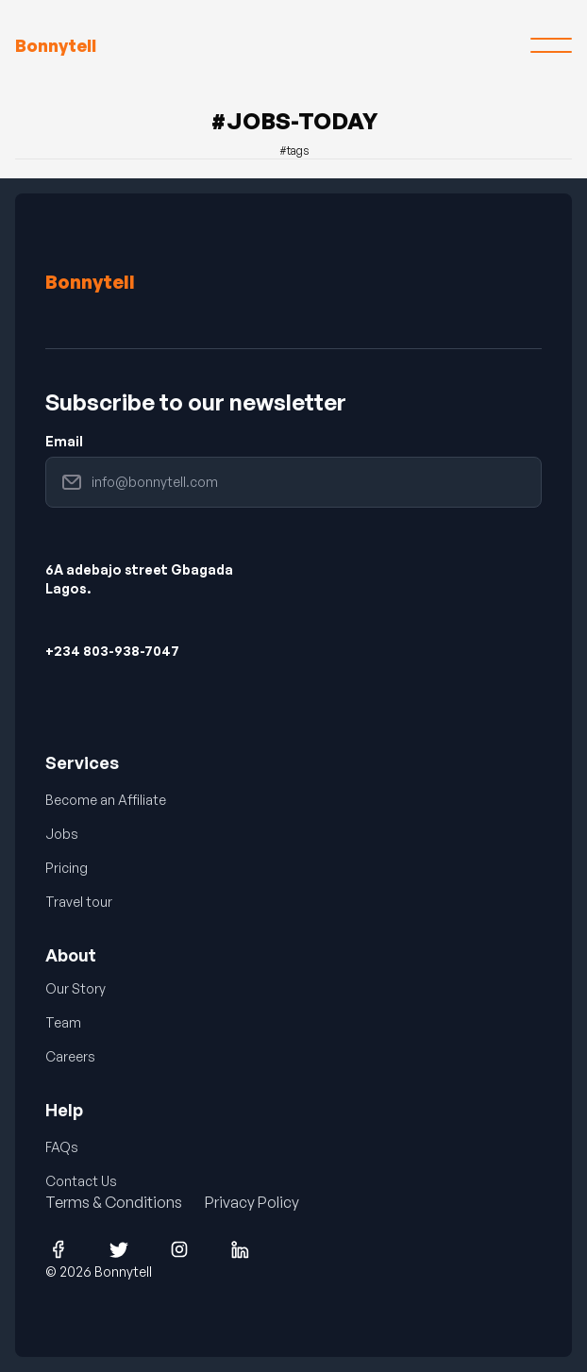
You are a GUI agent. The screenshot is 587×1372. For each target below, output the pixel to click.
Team (63, 1022)
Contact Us (81, 1181)
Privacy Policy (252, 1202)
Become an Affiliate (105, 800)
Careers (70, 1056)
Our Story (75, 988)
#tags (294, 150)
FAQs (61, 1147)
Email (64, 441)
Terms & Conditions (113, 1202)
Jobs (61, 834)
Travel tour (78, 902)
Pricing (66, 868)
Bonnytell (90, 281)
